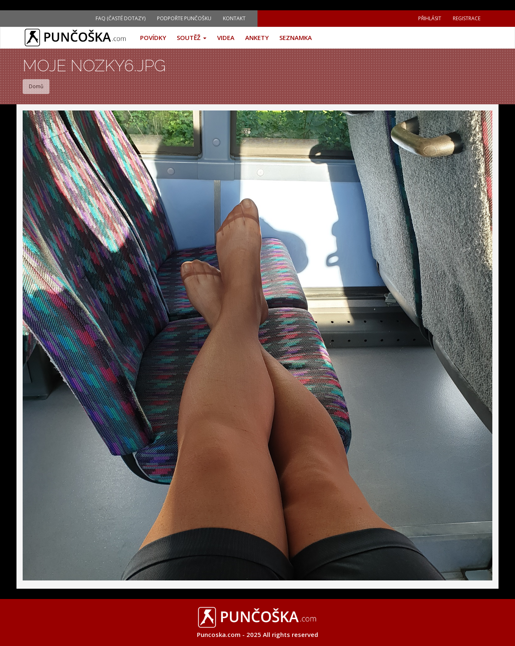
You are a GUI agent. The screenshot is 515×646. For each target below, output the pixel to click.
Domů (36, 86)
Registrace (466, 18)
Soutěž (191, 37)
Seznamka (295, 37)
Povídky (153, 37)
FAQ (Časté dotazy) (120, 18)
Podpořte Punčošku (184, 18)
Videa (225, 37)
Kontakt (234, 18)
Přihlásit (429, 18)
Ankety (257, 37)
